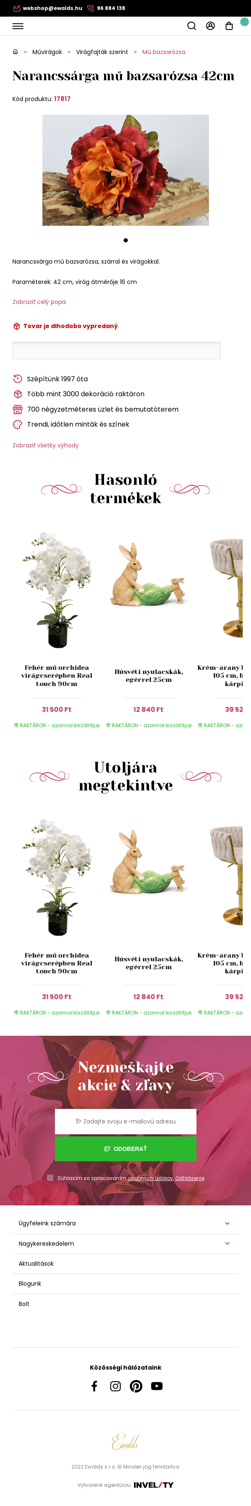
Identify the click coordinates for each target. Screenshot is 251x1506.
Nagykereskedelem (46, 1243)
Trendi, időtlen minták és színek (70, 425)
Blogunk (30, 1283)
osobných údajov (150, 1178)
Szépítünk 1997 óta (50, 379)
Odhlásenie (189, 1178)
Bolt (24, 1304)
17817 (62, 98)
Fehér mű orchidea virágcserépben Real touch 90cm (56, 675)
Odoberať (125, 1149)
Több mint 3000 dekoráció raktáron (78, 394)
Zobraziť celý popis (39, 302)
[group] (58, 630)
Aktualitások (36, 1263)
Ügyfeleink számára (47, 1223)
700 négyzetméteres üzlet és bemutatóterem (95, 410)
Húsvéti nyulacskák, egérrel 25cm (148, 676)
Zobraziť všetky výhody (45, 445)
